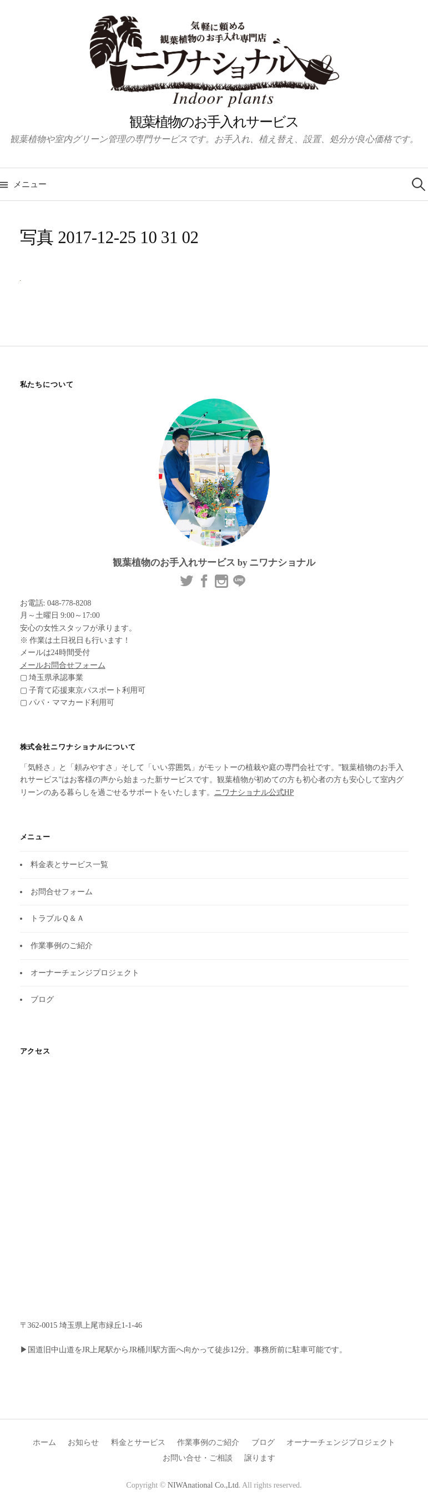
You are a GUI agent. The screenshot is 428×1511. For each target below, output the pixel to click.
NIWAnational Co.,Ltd (203, 1485)
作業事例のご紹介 (62, 945)
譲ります (259, 1458)
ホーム (44, 1442)
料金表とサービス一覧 (69, 864)
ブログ (42, 999)
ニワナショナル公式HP (254, 792)
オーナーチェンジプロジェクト (85, 973)
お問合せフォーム (62, 892)
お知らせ (83, 1442)
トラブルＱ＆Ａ (57, 918)
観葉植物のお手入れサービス (214, 121)
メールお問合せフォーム (62, 665)
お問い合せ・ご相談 (198, 1458)
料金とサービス (138, 1442)
